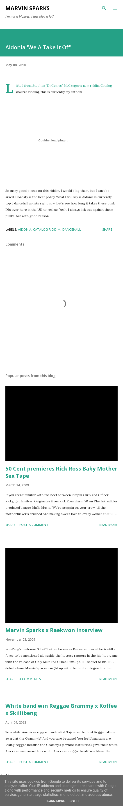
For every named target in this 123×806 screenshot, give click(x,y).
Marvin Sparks (27, 8)
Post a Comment (33, 524)
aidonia (24, 229)
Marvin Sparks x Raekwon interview (54, 630)
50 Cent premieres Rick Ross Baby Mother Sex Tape (61, 472)
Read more (108, 524)
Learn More (55, 801)
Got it (74, 801)
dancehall (71, 229)
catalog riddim (46, 229)
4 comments (30, 679)
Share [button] (107, 229)
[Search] (104, 8)
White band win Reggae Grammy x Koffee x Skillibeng (61, 709)
